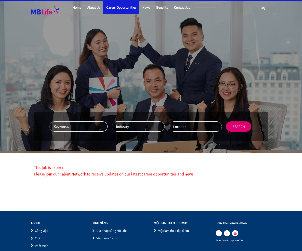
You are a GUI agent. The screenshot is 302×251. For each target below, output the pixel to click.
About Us (93, 7)
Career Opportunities (121, 7)
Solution (226, 240)
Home (77, 7)
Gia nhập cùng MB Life (111, 231)
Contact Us (182, 7)
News (146, 7)
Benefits (162, 7)
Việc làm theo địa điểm (173, 231)
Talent (219, 240)
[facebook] (219, 233)
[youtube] (235, 233)
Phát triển (41, 246)
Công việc (41, 231)
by (232, 240)
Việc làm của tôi (106, 238)
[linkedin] (227, 233)
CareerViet (238, 240)
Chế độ (39, 238)
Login (264, 7)
